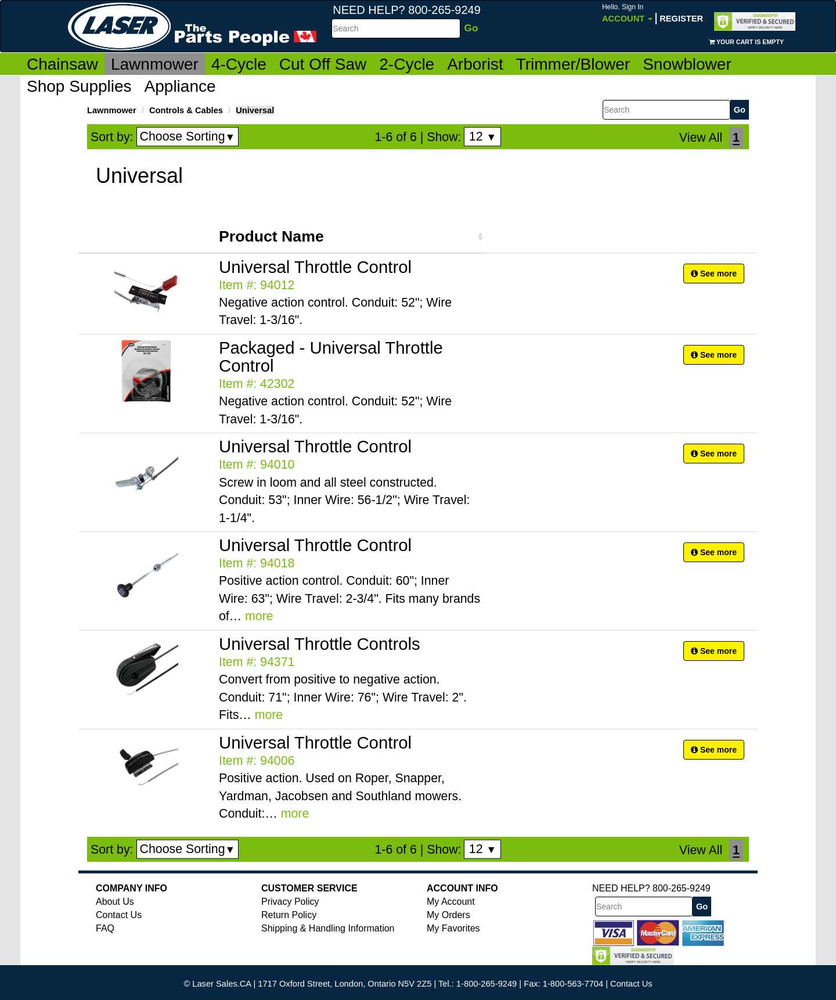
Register (681, 18)
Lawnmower (155, 64)
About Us (115, 902)
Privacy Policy (290, 902)
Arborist (475, 64)
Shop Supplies (79, 86)
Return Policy (288, 915)
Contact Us (119, 915)
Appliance (180, 86)
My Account (451, 902)
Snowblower (687, 64)
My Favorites (453, 928)
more (259, 616)
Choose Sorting (188, 136)
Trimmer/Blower (573, 64)
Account (627, 13)
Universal (255, 110)
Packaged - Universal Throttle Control (331, 356)
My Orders (448, 915)
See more (714, 273)
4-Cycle (238, 64)
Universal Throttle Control (315, 266)
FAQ (105, 928)
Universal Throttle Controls (319, 643)
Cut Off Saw (322, 64)
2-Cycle (406, 64)
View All (700, 138)
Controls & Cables (186, 110)
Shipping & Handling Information (327, 928)
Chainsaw (62, 64)
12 (482, 136)
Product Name (271, 236)
